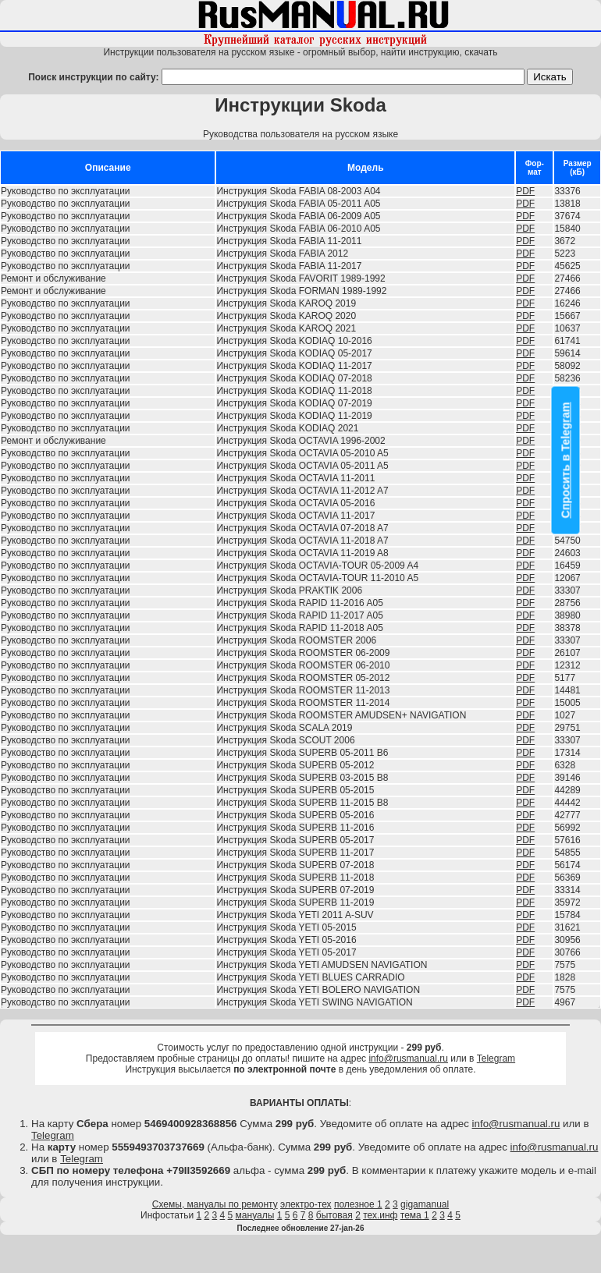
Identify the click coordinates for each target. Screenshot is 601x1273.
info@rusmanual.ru (408, 1058)
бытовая (334, 1215)
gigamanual (424, 1204)
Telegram (496, 1058)
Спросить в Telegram (566, 460)
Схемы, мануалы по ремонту (215, 1204)
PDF (525, 191)
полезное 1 (358, 1204)
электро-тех (306, 1204)
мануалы (255, 1215)
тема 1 (414, 1215)
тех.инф (380, 1215)
